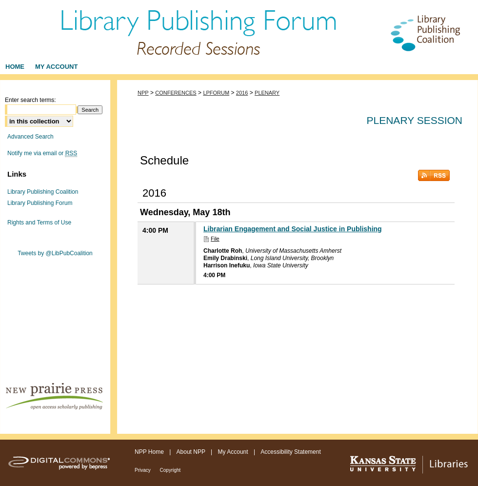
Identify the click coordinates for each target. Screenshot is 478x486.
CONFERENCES (175, 93)
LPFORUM (216, 93)
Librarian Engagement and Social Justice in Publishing (292, 229)
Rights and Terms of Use (39, 222)
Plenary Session (414, 120)
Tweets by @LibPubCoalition (55, 253)
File (215, 239)
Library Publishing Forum (39, 203)
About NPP (192, 451)
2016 (242, 93)
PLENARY (267, 93)
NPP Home (150, 451)
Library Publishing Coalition (42, 191)
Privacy (143, 470)
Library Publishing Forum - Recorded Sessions (239, 30)
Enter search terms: (30, 100)
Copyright (170, 470)
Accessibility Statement (290, 451)
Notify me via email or (42, 153)
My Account (234, 451)
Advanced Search (30, 136)
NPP (143, 93)
